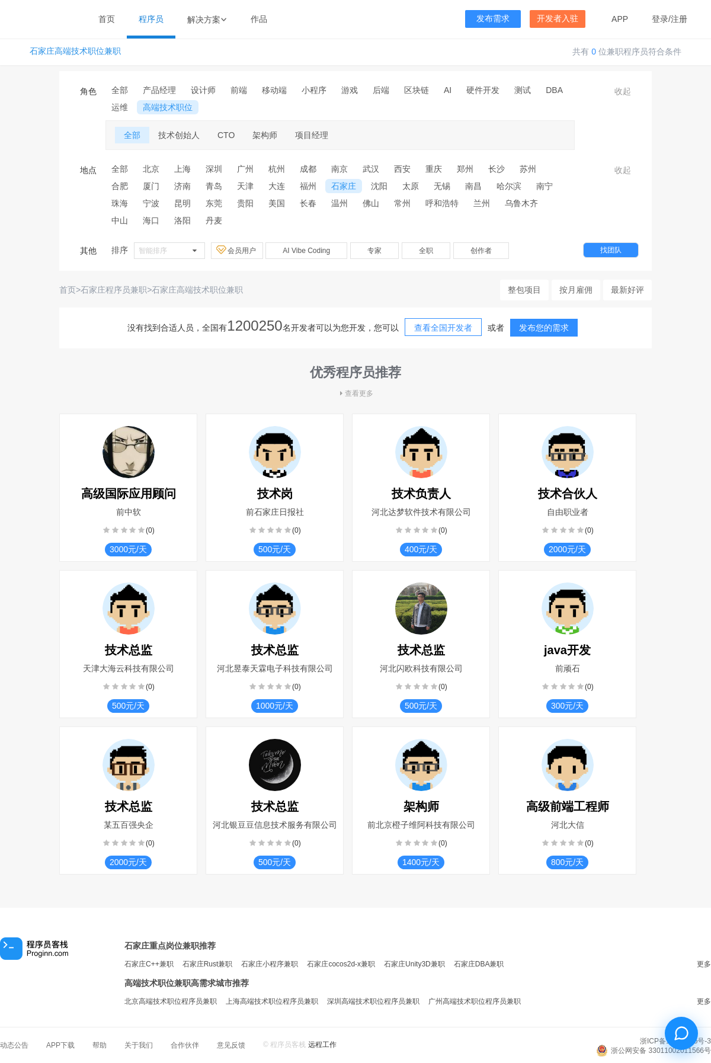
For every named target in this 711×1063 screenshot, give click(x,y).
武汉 (371, 169)
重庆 (433, 169)
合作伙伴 (185, 1045)
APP (619, 19)
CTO (226, 135)
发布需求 (493, 18)
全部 (119, 90)
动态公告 (14, 1045)
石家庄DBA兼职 (479, 964)
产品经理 (159, 90)
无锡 (442, 186)
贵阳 (245, 203)
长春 (308, 203)
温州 (339, 203)
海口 (151, 220)
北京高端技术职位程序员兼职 (170, 1001)
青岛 (214, 186)
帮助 (99, 1045)
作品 (259, 19)
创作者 (481, 250)
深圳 (214, 169)
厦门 (151, 186)
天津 (245, 186)
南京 (339, 169)
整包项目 (524, 289)
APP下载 (60, 1045)
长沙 (496, 169)
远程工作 (322, 1044)
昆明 (182, 203)
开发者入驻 (557, 18)
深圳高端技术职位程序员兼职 (373, 1001)
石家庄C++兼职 (149, 964)
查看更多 (355, 393)
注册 (679, 19)
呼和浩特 (442, 203)
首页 (106, 19)
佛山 (371, 203)
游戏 (349, 90)
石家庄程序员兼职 (114, 289)
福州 (308, 186)
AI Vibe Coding (306, 250)
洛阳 (182, 220)
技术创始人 (179, 135)
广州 (245, 169)
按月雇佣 (575, 289)
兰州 (481, 203)
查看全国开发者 (443, 327)
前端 (238, 90)
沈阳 (379, 186)
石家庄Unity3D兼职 (414, 964)
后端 (381, 90)
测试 (522, 90)
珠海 (119, 203)
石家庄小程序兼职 (269, 964)
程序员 (151, 19)
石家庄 (343, 186)
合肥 (119, 186)
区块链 (416, 90)
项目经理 (311, 135)
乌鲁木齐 (521, 203)
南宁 (544, 186)
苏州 (528, 169)
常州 (402, 203)
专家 (374, 250)
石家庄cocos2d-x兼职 (341, 964)
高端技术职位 (168, 107)
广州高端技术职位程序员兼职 (474, 1001)
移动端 (274, 90)
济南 (182, 186)
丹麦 (214, 220)
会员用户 (237, 250)
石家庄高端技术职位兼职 (75, 51)
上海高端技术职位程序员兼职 (272, 1001)
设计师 (203, 90)
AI (447, 90)
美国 (276, 203)
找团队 (611, 250)
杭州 (276, 169)
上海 (182, 169)
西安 (402, 169)
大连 (276, 186)
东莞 (214, 203)
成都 (308, 169)
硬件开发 (482, 90)
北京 (151, 169)
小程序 (314, 90)
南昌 (473, 186)
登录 (660, 19)
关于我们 (138, 1045)
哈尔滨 (509, 186)
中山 (119, 220)
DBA (554, 90)
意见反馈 (231, 1045)
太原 (410, 186)
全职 (426, 250)
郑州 (465, 169)
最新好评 (627, 289)
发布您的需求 (544, 327)
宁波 (151, 203)
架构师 (264, 135)
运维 (119, 107)
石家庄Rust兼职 (207, 964)
